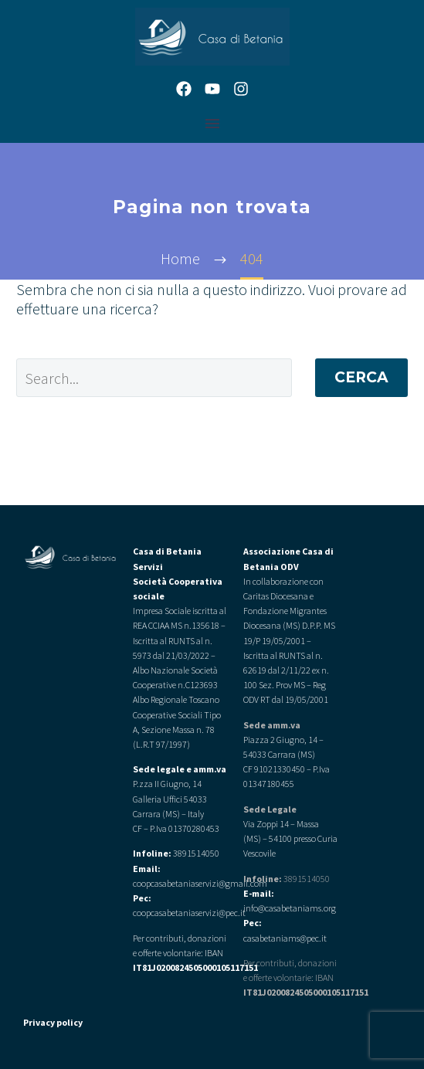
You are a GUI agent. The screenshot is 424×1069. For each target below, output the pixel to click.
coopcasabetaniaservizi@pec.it (189, 912)
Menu (212, 123)
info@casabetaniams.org (289, 908)
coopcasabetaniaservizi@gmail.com (200, 883)
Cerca (361, 377)
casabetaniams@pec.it (285, 938)
